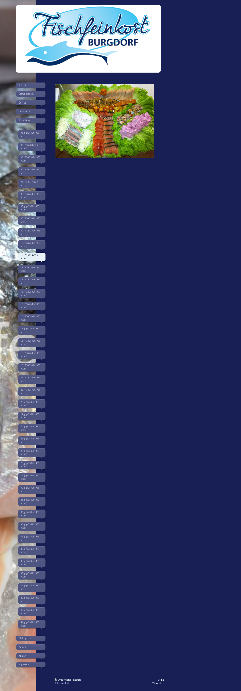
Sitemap (77, 679)
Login (161, 679)
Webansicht (158, 683)
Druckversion (63, 679)
